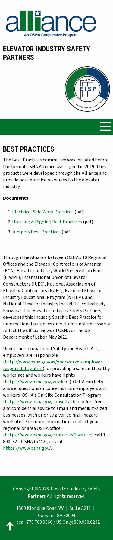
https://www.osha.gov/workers (37, 382)
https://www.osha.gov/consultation (42, 401)
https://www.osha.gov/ (27, 448)
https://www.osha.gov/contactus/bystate (48, 435)
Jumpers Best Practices (36, 231)
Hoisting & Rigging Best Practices (47, 222)
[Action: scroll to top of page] (9, 526)
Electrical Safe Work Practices (43, 212)
